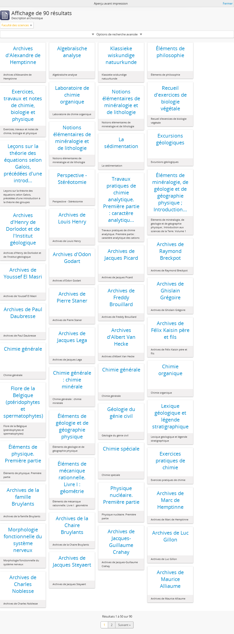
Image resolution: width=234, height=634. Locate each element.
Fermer (228, 3)
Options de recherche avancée (117, 34)
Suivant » (124, 625)
